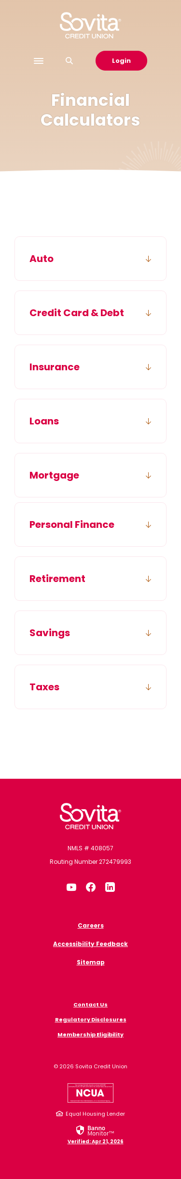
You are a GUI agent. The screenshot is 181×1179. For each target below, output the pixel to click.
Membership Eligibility (90, 1034)
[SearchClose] (69, 61)
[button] (90, 258)
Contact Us (90, 1004)
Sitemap (91, 962)
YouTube (71, 887)
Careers (91, 925)
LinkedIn (110, 887)
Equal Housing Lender (95, 1114)
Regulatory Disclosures (90, 1019)
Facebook (91, 887)
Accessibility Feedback (90, 944)
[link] (96, 1134)
